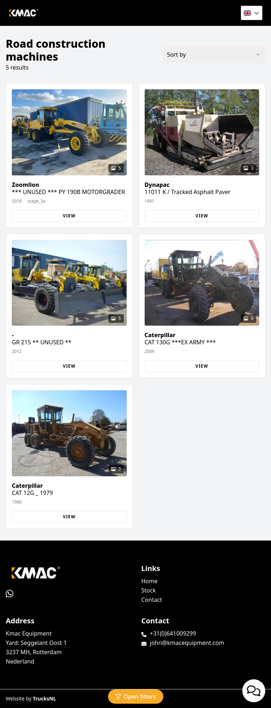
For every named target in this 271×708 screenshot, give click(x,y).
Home (149, 581)
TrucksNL (44, 698)
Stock (148, 590)
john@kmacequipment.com (187, 643)
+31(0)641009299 (173, 633)
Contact (151, 600)
